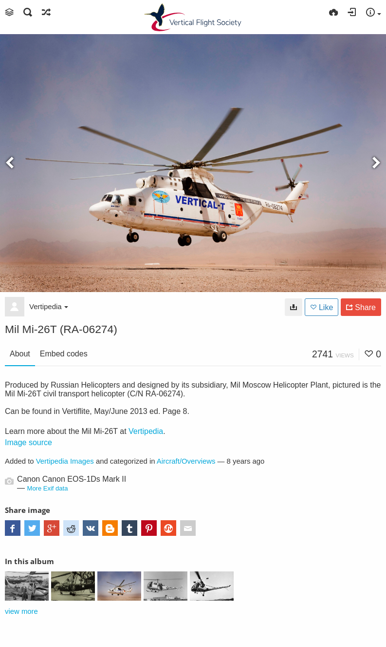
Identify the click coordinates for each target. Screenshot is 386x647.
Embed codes (64, 354)
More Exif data (47, 488)
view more (21, 611)
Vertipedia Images (65, 461)
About (20, 354)
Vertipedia (48, 306)
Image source (28, 442)
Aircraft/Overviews (186, 461)
